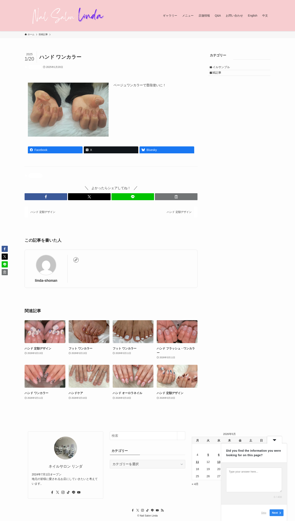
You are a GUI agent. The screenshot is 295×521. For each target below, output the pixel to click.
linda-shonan (46, 280)
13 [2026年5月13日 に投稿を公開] (218, 462)
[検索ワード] (147, 435)
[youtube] (79, 492)
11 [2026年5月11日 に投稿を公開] (197, 462)
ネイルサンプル (223, 68)
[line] (73, 492)
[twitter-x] (58, 492)
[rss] (162, 510)
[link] (76, 260)
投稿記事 (34, 67)
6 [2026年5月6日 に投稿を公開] (219, 454)
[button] (46, 196)
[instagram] (63, 492)
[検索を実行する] (181, 435)
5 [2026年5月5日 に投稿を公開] (208, 454)
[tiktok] (68, 492)
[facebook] (52, 492)
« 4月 (195, 484)
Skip (263, 512)
